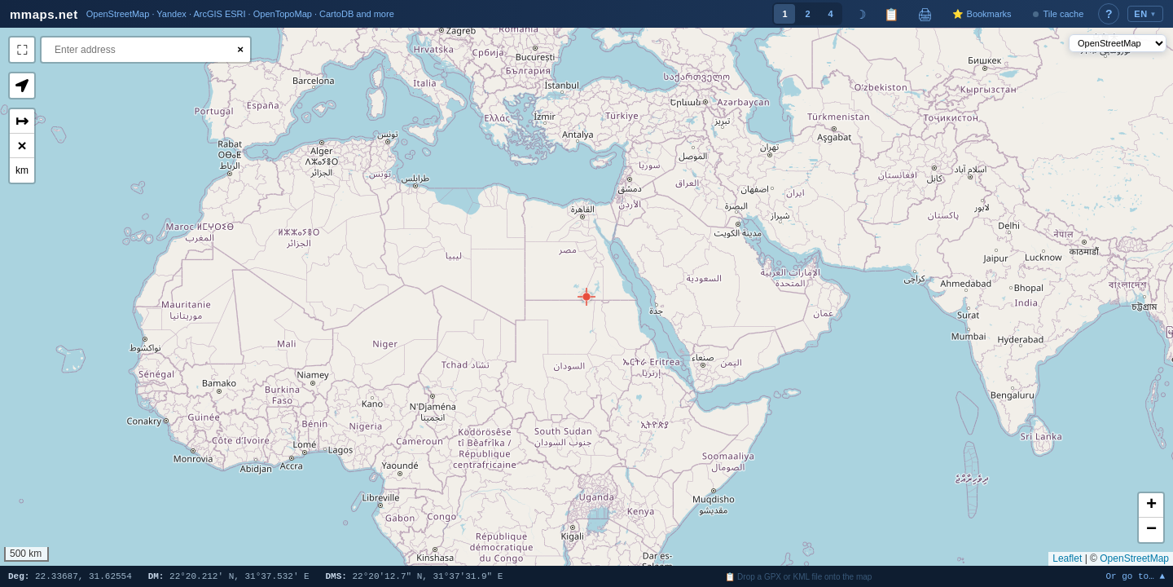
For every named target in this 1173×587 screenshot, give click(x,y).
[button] (586, 297)
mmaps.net (44, 14)
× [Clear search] (240, 49)
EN (1145, 14)
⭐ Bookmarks (981, 14)
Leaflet (1067, 558)
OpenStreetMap (1134, 558)
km (22, 170)
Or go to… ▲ (1135, 576)
